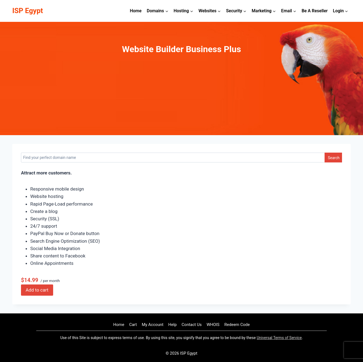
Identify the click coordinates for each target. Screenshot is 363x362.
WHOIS (213, 324)
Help (172, 324)
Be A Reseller (315, 10)
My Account (152, 324)
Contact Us (192, 324)
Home (135, 10)
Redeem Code (237, 324)
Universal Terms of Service (279, 338)
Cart (133, 324)
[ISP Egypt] (27, 11)
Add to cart (37, 290)
